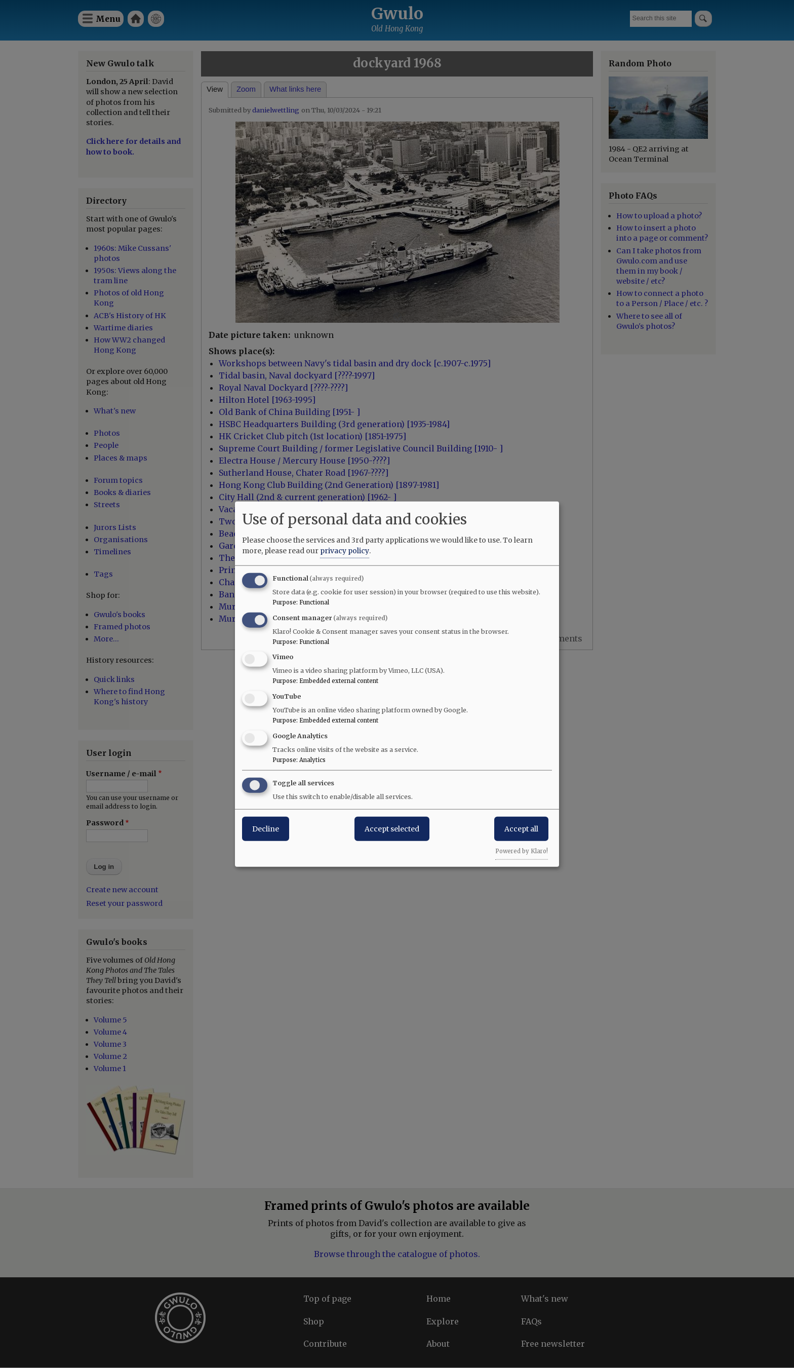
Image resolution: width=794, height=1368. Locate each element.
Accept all (521, 828)
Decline (265, 828)
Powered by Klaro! (521, 850)
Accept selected (392, 828)
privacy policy (344, 550)
